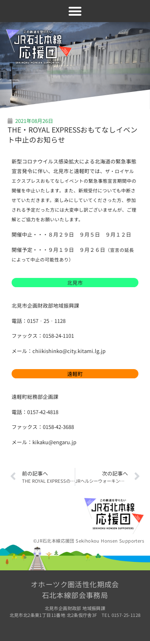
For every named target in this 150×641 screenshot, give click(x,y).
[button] (75, 11)
